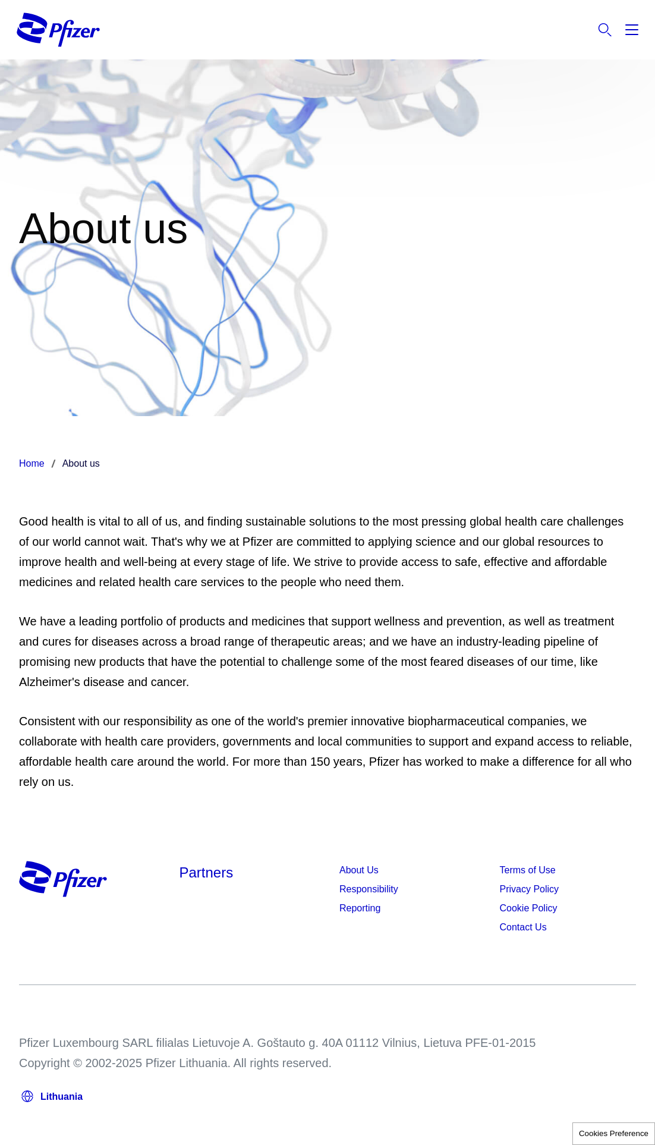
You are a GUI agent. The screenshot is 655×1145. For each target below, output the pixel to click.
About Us (359, 870)
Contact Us (523, 927)
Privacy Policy (529, 889)
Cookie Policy (529, 908)
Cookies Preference (613, 1133)
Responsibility (368, 889)
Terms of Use (528, 870)
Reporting (359, 908)
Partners (207, 872)
